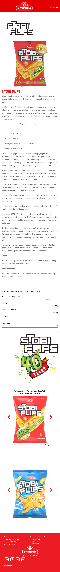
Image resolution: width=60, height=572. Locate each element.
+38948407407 (13, 542)
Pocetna (8, 565)
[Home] (30, 550)
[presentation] (9, 417)
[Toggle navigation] (3, 3)
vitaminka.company (35, 539)
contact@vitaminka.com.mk (42, 537)
